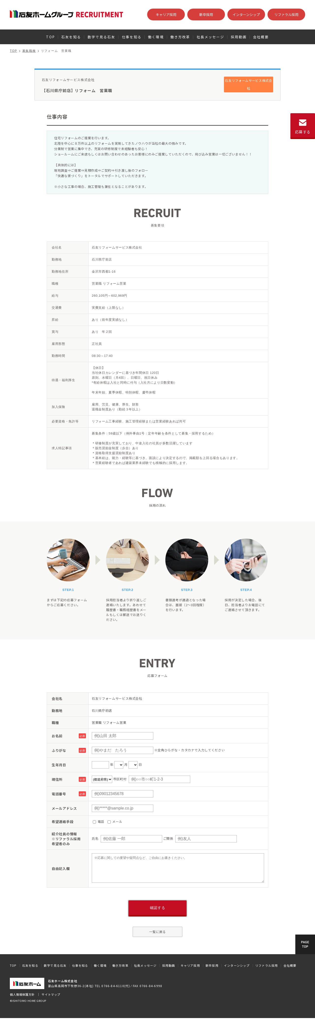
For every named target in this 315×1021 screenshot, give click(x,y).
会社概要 (261, 36)
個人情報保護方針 (22, 994)
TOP (50, 36)
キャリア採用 (166, 14)
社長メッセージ (210, 36)
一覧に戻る (157, 931)
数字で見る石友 (101, 36)
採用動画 (239, 36)
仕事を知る (132, 36)
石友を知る (71, 36)
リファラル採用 (286, 14)
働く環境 (156, 36)
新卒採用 (206, 14)
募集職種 (29, 51)
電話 (98, 821)
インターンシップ (246, 14)
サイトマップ (51, 994)
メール (115, 821)
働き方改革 (180, 36)
